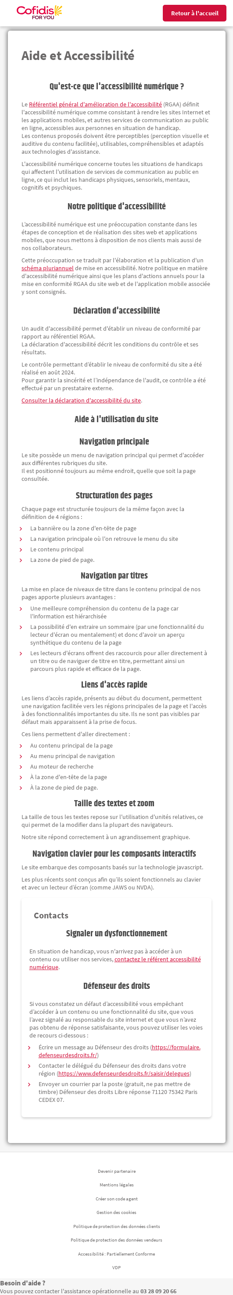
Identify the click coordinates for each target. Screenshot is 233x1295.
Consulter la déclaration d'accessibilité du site (81, 400)
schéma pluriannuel (48, 268)
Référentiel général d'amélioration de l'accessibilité (95, 104)
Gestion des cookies (116, 1212)
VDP (116, 1267)
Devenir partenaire (117, 1171)
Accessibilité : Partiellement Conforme (116, 1254)
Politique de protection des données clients (116, 1226)
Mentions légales (117, 1185)
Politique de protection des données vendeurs (116, 1240)
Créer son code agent (117, 1199)
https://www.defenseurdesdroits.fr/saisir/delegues (124, 1073)
